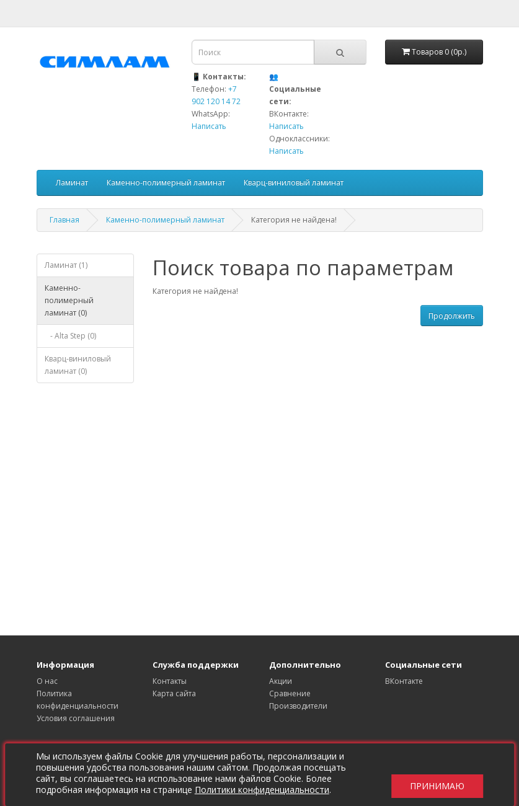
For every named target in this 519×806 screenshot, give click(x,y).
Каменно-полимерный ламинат (166, 182)
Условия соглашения (76, 718)
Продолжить (451, 316)
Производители (298, 706)
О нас (47, 681)
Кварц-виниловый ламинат (294, 182)
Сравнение (290, 693)
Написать (209, 126)
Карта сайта (174, 693)
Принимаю (433, 775)
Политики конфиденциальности (266, 789)
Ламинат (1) (66, 265)
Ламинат (72, 182)
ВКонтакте (404, 681)
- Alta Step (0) (70, 335)
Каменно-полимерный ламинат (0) (69, 300)
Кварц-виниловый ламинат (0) (78, 364)
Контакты (170, 681)
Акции (280, 681)
